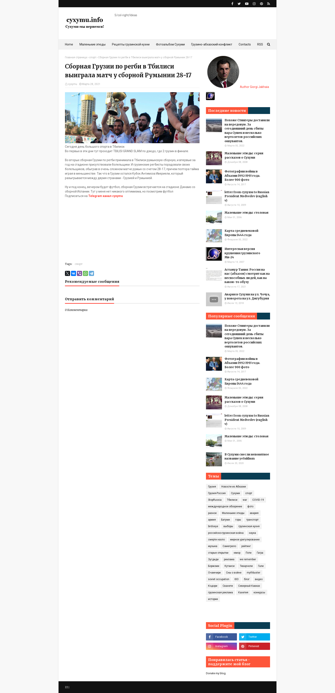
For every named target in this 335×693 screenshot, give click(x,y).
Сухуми (235, 493)
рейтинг (246, 546)
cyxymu (72, 84)
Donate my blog (216, 673)
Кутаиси (230, 566)
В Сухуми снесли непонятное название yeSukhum (247, 457)
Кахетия (243, 592)
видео (259, 579)
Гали (261, 566)
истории (213, 599)
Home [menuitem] (69, 44)
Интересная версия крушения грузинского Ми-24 (242, 253)
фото (250, 506)
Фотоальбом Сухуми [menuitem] (170, 44)
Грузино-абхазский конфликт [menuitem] (211, 44)
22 (66, 687)
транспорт (252, 519)
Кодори (212, 585)
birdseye (213, 526)
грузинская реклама (220, 592)
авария (254, 513)
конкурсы (259, 592)
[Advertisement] (132, 228)
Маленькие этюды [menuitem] (92, 44)
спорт (92, 57)
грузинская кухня (249, 526)
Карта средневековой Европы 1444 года (241, 233)
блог (247, 579)
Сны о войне (233, 572)
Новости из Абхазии (233, 486)
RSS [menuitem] (260, 44)
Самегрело (229, 546)
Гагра (260, 552)
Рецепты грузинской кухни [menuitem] (131, 44)
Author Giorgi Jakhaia (238, 87)
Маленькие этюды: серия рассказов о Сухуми (244, 155)
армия (212, 519)
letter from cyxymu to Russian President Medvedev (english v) (247, 196)
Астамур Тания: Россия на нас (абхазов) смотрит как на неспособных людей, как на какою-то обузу (247, 276)
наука (252, 532)
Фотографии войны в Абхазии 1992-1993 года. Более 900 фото (242, 176)
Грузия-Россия (217, 493)
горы (238, 519)
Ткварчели (246, 566)
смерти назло (216, 539)
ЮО (237, 579)
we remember (248, 559)
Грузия (212, 486)
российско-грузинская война (226, 532)
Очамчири (214, 572)
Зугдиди (213, 559)
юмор (237, 552)
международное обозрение (225, 506)
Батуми (225, 519)
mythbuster (253, 572)
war (245, 499)
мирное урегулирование (245, 539)
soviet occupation (218, 579)
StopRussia (215, 499)
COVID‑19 (258, 499)
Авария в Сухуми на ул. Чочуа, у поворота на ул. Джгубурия (247, 297)
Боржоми (213, 566)
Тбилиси (232, 499)
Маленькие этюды (233, 513)
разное (212, 513)
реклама (229, 559)
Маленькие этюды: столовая (246, 212)
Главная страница (76, 57)
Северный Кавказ (249, 585)
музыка (212, 546)
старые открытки (218, 552)
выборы (228, 526)
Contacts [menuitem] (245, 44)
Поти (248, 552)
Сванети (228, 585)
